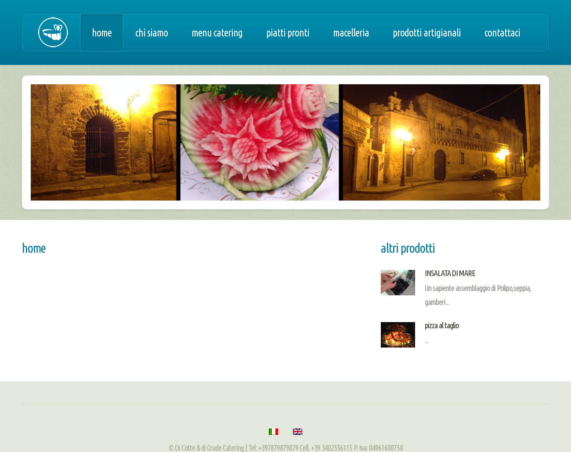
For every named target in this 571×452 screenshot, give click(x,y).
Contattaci (502, 32)
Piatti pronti (287, 32)
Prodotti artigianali (427, 32)
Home (102, 32)
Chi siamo (151, 32)
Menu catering (217, 32)
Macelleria (351, 32)
